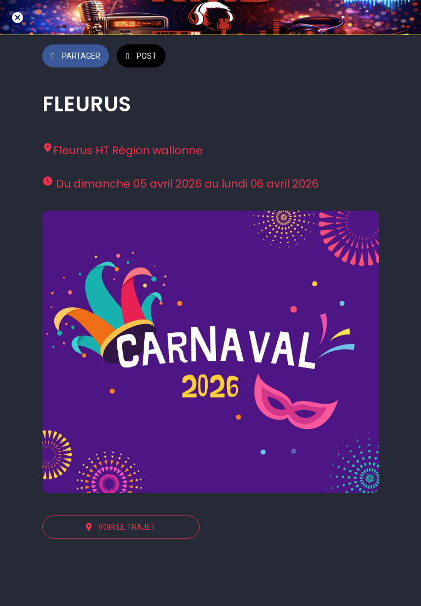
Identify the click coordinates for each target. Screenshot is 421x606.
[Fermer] (17, 17)
